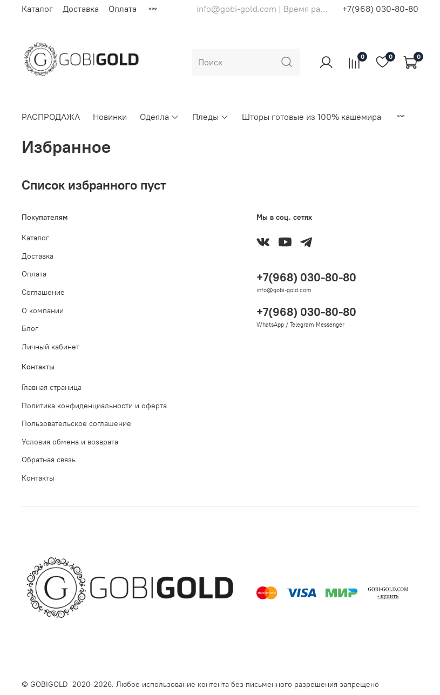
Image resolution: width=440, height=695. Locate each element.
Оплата (123, 8)
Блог (30, 328)
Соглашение (43, 292)
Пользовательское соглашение (76, 423)
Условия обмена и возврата (70, 442)
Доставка (81, 8)
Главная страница (52, 387)
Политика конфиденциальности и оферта (94, 405)
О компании (43, 310)
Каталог (37, 8)
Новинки (110, 116)
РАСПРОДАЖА (51, 116)
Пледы (210, 116)
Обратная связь (49, 459)
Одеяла (159, 116)
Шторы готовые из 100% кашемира (311, 116)
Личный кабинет (50, 347)
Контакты (38, 478)
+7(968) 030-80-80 (380, 8)
